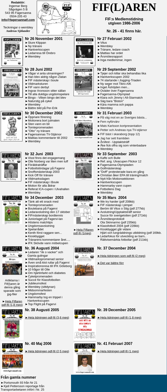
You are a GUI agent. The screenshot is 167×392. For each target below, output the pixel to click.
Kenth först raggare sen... (45, 232)
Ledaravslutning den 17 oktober (49, 212)
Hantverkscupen (39, 49)
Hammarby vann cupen (115, 185)
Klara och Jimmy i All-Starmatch (121, 97)
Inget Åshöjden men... (114, 87)
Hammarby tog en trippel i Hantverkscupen (43, 298)
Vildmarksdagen (38, 178)
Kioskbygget (36, 236)
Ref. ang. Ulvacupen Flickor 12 (120, 161)
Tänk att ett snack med (43, 201)
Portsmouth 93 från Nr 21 (20, 382)
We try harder (109, 201)
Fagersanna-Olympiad (115, 94)
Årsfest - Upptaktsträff (114, 142)
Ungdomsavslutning (41, 226)
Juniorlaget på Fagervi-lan (45, 219)
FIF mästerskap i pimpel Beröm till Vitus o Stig (115, 206)
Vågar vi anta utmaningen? (46, 73)
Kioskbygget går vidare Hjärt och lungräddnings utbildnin (120, 231)
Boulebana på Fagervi (42, 208)
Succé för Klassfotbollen (44, 280)
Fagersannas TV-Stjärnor (45, 134)
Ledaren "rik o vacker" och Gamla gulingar (44, 253)
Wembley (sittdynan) (41, 287)
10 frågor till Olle (39, 269)
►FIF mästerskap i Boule (42, 182)
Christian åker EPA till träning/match (124, 175)
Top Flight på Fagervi (42, 304)
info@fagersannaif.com (18, 19)
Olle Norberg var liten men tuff (48, 161)
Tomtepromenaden (40, 127)
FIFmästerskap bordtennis (45, 215)
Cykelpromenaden (40, 276)
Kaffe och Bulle (110, 158)
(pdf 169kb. (154, 232)
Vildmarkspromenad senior (46, 259)
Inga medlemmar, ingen (116, 60)
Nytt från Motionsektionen (117, 178)
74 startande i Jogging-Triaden (120, 80)
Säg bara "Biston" (112, 101)
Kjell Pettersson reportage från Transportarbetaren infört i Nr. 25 (22, 387)
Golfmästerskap (110, 168)
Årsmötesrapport (111, 56)
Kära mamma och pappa (116, 104)
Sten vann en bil (38, 124)
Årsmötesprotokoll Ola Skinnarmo (110, 220)
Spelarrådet (35, 229)
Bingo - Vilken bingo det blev (47, 97)
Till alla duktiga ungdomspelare (48, 94)
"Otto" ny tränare (39, 131)
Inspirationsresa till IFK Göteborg (50, 266)
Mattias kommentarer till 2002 (48, 138)
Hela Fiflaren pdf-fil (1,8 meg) (12, 303)
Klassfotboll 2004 (111, 226)
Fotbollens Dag (110, 189)
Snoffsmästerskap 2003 (43, 171)
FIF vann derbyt (38, 87)
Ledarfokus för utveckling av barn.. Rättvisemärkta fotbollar (121, 237)
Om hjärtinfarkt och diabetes (47, 273)
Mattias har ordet (111, 53)
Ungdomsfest (37, 293)
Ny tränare (35, 46)
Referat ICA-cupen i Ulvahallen (48, 189)
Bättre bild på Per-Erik (42, 108)
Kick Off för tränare (40, 175)
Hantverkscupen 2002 (114, 77)
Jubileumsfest (37, 283)
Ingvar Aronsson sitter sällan (47, 90)
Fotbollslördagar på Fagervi (46, 168)
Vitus (103, 42)
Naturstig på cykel (40, 101)
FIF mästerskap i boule (43, 80)
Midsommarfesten (40, 290)
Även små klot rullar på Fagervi (48, 262)
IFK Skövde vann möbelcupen (48, 243)
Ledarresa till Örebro (42, 53)
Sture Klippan (37, 42)
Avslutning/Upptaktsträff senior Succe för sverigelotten (119, 213)
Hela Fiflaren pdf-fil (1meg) (84, 231)
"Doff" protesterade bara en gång (122, 171)
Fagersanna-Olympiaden (116, 165)
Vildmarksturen (38, 83)
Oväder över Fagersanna (117, 90)
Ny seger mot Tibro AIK (115, 83)
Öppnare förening (39, 117)
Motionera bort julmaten (44, 120)
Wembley (34, 56)
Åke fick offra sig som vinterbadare (123, 145)
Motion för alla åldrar (42, 185)
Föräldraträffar (37, 165)
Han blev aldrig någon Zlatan (47, 77)
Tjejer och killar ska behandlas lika (123, 73)
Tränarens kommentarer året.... (48, 239)
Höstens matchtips (40, 222)
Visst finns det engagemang (46, 158)
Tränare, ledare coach (115, 49)
